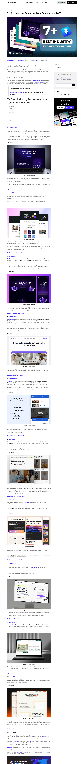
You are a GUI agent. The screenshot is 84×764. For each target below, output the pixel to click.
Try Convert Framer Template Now (15, 728)
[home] (11, 2)
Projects (60, 107)
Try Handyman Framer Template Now (16, 435)
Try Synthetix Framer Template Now (15, 313)
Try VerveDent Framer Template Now (16, 673)
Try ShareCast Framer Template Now (16, 375)
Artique (11, 500)
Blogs (42, 2)
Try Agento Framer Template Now (15, 252)
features (16, 741)
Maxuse (12, 439)
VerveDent (13, 622)
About (27, 2)
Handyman (13, 379)
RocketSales (10, 130)
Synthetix (12, 256)
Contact (45, 2)
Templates (69, 107)
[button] (32, 4)
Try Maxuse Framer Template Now (15, 496)
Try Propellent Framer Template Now (16, 618)
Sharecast (11, 319)
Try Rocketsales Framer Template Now (16, 189)
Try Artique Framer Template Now (15, 559)
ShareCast (13, 317)
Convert (12, 676)
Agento (11, 192)
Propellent (12, 563)
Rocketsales (13, 127)
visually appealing (37, 80)
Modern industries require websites (15, 60)
